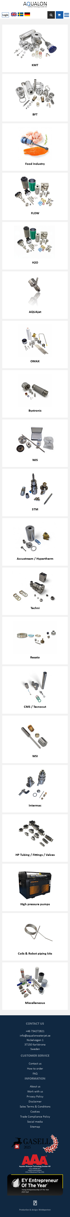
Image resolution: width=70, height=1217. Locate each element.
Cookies (35, 1111)
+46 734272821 (35, 1031)
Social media (35, 1121)
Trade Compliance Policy (35, 1116)
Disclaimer (35, 1101)
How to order (35, 1068)
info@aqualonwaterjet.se (35, 1035)
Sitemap (35, 1126)
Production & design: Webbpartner (35, 1209)
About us (35, 1086)
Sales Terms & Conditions (35, 1106)
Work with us (35, 1091)
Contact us (35, 1063)
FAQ (35, 1073)
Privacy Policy (35, 1096)
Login (5, 15)
